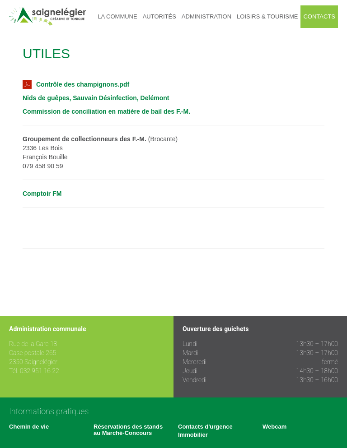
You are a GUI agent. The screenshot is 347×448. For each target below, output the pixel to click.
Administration (206, 16)
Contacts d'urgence (205, 426)
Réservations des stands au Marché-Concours (128, 429)
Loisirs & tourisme (267, 16)
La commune (117, 16)
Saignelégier (47, 16)
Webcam (274, 426)
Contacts (319, 16)
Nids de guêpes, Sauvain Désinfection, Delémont (96, 98)
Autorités (159, 16)
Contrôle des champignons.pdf (76, 84)
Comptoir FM (42, 193)
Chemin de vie (29, 426)
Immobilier (193, 434)
